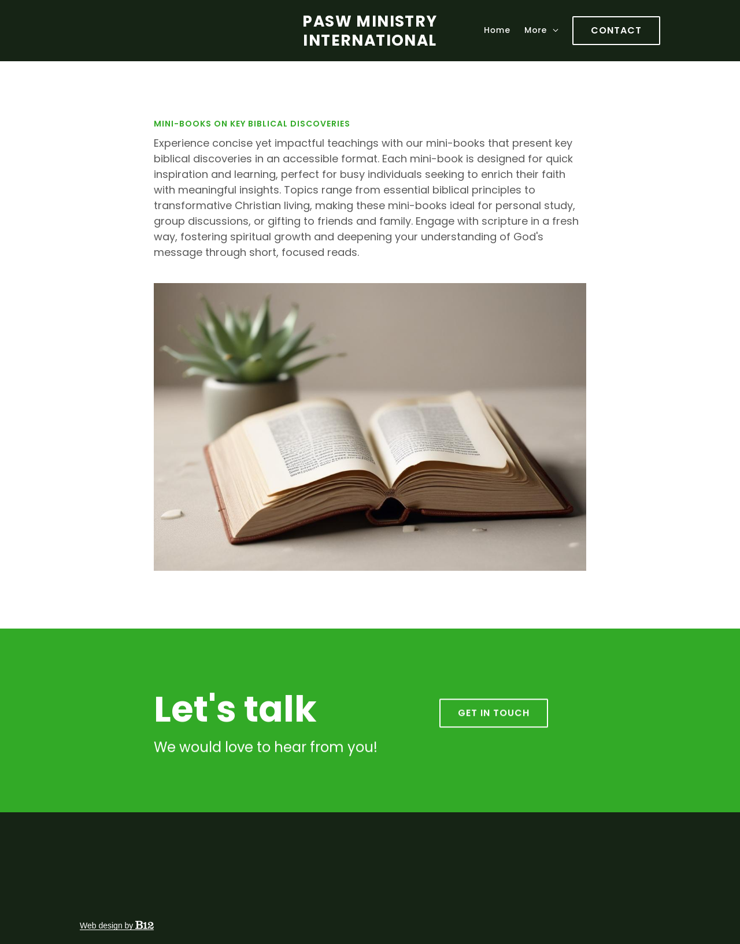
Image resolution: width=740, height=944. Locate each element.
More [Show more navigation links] (541, 30)
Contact (616, 30)
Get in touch (494, 723)
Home (497, 30)
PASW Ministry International (369, 31)
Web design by (117, 925)
